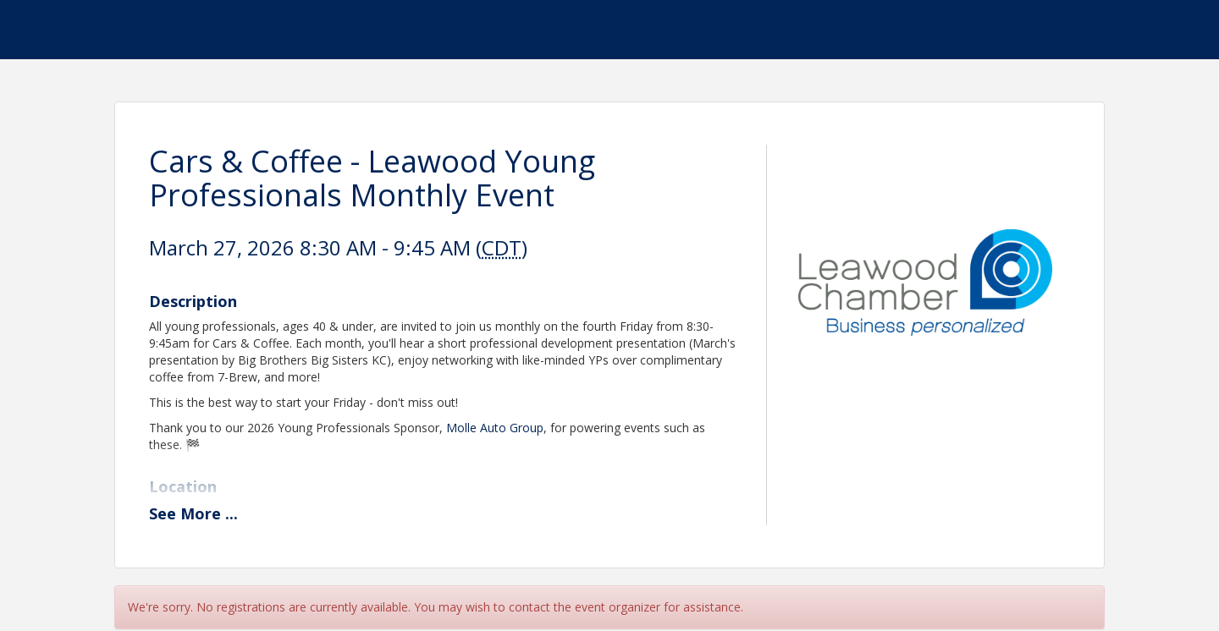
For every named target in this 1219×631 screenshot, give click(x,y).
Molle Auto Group (494, 428)
